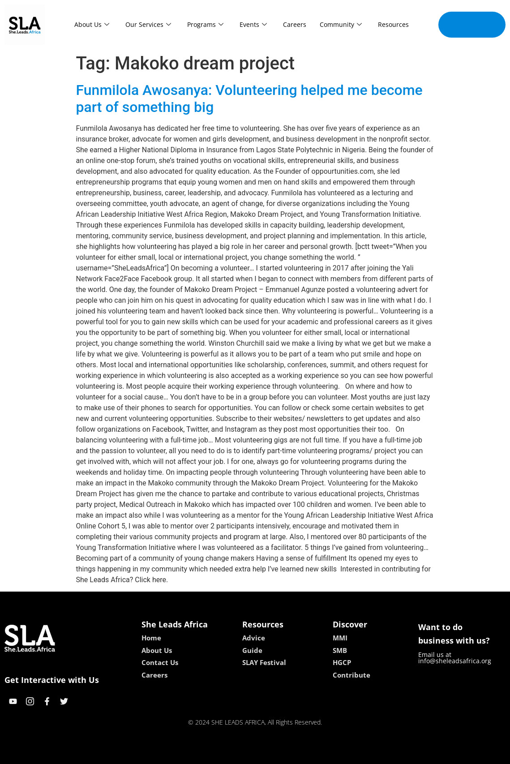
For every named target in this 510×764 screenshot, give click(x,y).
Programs (205, 24)
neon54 (313, 754)
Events (253, 24)
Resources (393, 24)
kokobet (197, 754)
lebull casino (232, 754)
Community (341, 24)
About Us (91, 24)
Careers (294, 24)
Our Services (148, 24)
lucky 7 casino (277, 754)
